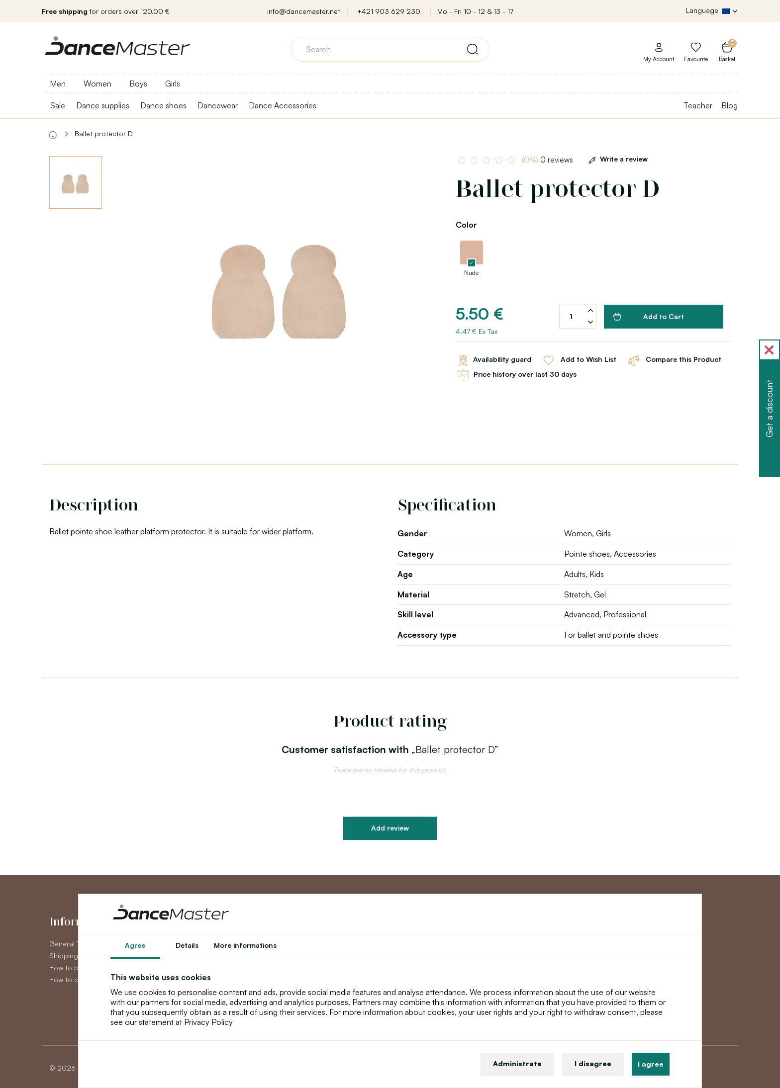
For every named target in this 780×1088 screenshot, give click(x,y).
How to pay (67, 967)
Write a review (616, 159)
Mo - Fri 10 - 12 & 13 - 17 (475, 11)
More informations (245, 945)
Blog (729, 105)
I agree (651, 1064)
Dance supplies (102, 105)
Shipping (63, 955)
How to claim (70, 979)
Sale (57, 105)
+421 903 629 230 (388, 11)
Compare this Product (673, 360)
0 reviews (547, 160)
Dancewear (217, 105)
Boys (138, 83)
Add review (390, 828)
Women (97, 83)
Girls (172, 83)
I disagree (593, 1063)
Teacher (697, 105)
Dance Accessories (282, 105)
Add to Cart (648, 316)
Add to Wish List (578, 360)
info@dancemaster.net (303, 11)
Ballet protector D (104, 133)
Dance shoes (163, 105)
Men (58, 83)
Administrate (517, 1063)
